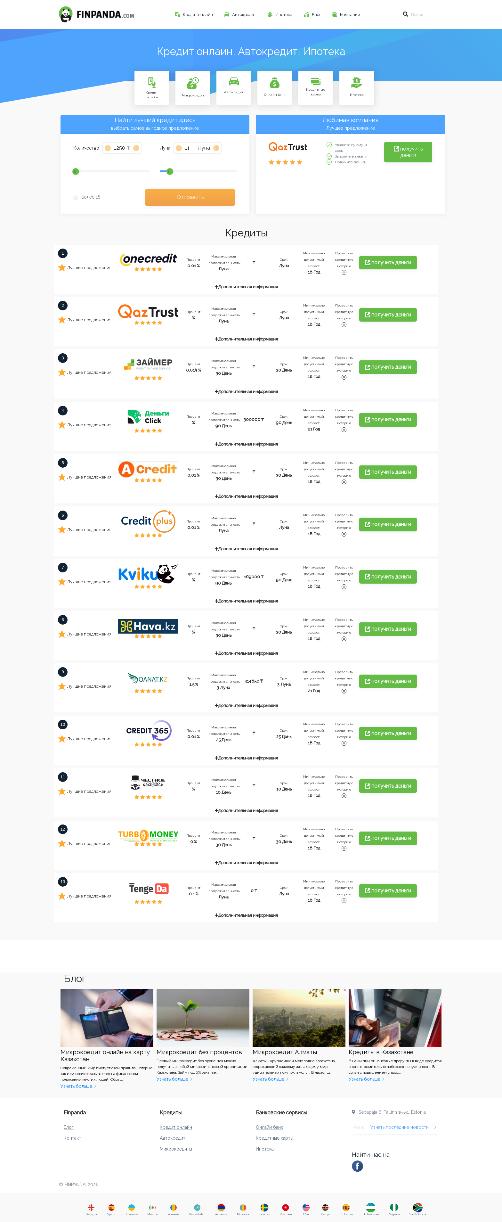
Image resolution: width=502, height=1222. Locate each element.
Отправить (190, 197)
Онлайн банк (269, 1127)
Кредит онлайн (198, 14)
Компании (350, 14)
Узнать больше (79, 1086)
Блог (317, 14)
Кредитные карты (274, 1138)
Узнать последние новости (403, 1127)
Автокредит (244, 14)
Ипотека (284, 14)
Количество (86, 148)
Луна (165, 148)
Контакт (72, 1138)
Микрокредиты (176, 1149)
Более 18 (91, 197)
